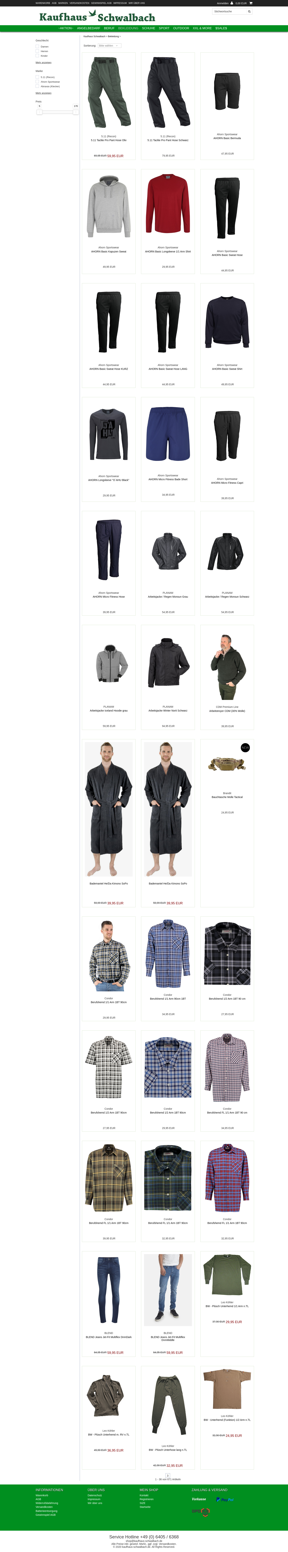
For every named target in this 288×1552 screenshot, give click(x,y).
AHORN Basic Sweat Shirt (227, 368)
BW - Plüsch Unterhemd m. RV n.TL (108, 1434)
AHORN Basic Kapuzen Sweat (108, 251)
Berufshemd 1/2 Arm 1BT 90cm (109, 1112)
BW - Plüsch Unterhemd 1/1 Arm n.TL (227, 1306)
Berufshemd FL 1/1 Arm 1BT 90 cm (227, 1112)
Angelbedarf (88, 28)
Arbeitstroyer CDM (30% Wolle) (227, 710)
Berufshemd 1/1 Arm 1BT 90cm (109, 1002)
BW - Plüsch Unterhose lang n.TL (168, 1449)
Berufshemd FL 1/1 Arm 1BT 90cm (109, 1223)
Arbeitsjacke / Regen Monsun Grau (168, 596)
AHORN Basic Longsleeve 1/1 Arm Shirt (168, 251)
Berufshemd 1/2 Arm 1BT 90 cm (227, 998)
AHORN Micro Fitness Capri (227, 482)
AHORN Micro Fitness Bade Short (168, 479)
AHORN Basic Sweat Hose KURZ (108, 368)
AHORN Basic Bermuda (227, 138)
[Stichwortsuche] (232, 11)
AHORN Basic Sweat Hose (227, 255)
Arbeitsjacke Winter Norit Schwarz (168, 710)
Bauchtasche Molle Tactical (227, 797)
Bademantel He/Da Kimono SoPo (109, 883)
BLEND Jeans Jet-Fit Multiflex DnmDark (109, 1337)
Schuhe (148, 28)
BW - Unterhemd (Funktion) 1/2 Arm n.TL (227, 1419)
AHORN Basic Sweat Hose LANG (168, 368)
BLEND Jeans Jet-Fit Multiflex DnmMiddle (168, 1339)
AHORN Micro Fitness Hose (109, 596)
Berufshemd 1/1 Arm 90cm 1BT (168, 998)
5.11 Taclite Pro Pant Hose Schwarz (167, 140)
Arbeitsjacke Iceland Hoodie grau (108, 710)
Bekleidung (128, 28)
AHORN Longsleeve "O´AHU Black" (108, 480)
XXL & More (202, 28)
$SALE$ (221, 28)
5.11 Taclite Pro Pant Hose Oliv (109, 140)
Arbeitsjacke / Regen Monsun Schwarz (227, 596)
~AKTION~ (65, 28)
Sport (164, 28)
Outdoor (181, 28)
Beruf (109, 28)
